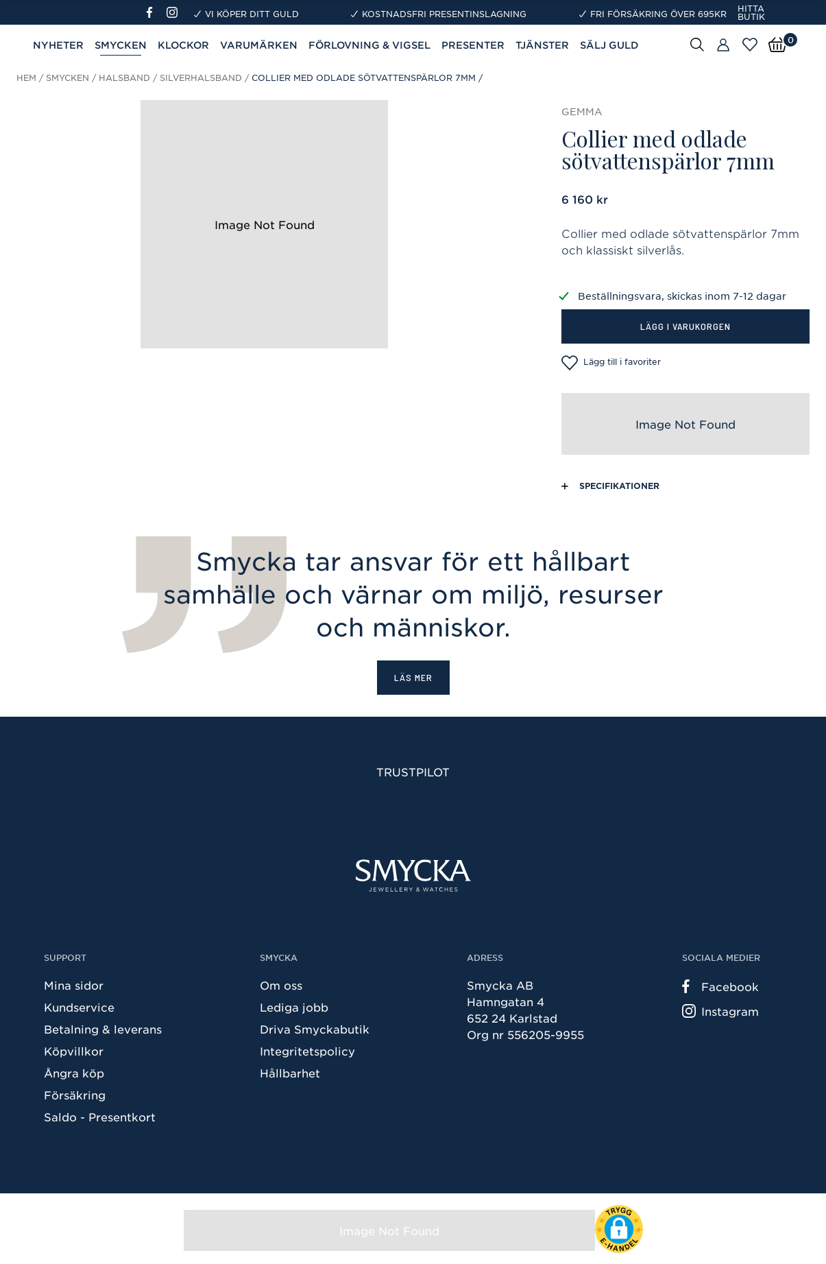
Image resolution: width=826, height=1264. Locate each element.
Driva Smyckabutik (314, 1029)
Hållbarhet (290, 1073)
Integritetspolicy (307, 1051)
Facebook (720, 986)
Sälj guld (609, 45)
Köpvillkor (74, 1051)
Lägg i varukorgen (685, 326)
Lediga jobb (294, 1007)
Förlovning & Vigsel (369, 45)
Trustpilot (413, 771)
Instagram (720, 1011)
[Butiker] (723, 45)
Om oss (281, 985)
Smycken (121, 45)
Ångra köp (74, 1073)
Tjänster (542, 45)
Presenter (473, 45)
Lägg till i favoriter (611, 363)
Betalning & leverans (103, 1029)
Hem (26, 77)
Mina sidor (74, 985)
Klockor (183, 45)
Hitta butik (751, 12)
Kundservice (79, 1007)
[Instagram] (175, 12)
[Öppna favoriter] (749, 44)
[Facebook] (155, 12)
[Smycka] (413, 875)
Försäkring (75, 1094)
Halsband (124, 77)
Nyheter (58, 45)
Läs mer (413, 677)
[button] (619, 1229)
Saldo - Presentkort (100, 1116)
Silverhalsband (201, 77)
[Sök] (697, 44)
